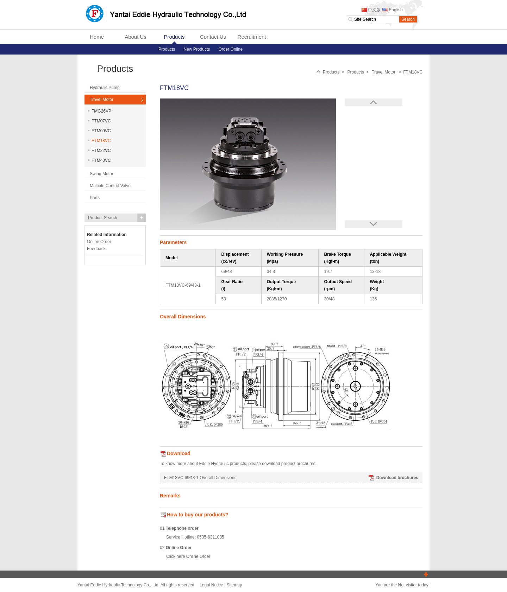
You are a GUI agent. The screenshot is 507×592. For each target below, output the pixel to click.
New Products (197, 49)
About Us (135, 37)
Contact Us (213, 37)
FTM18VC (99, 140)
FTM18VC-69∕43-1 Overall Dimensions (200, 477)
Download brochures (393, 477)
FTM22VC (99, 150)
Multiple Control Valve (110, 185)
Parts (95, 197)
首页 (318, 72)
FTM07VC (99, 121)
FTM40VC (99, 160)
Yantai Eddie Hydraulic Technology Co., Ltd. (165, 14)
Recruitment (252, 37)
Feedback (96, 248)
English (392, 9)
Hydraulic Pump (105, 87)
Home (97, 37)
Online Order (198, 556)
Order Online (230, 49)
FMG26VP (99, 111)
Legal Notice (211, 585)
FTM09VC (99, 130)
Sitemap (234, 585)
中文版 (371, 9)
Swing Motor (101, 173)
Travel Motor (101, 99)
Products (174, 37)
